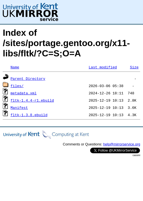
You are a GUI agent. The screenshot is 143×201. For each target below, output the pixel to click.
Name (15, 67)
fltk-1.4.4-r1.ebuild (32, 100)
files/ (17, 85)
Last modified (103, 67)
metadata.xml (24, 92)
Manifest (19, 107)
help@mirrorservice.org (121, 144)
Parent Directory (28, 78)
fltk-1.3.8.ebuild (29, 114)
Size (134, 67)
